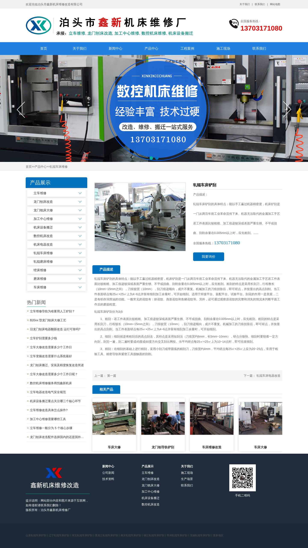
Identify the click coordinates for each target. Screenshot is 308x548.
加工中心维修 (43, 219)
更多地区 (218, 535)
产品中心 (151, 48)
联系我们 (260, 4)
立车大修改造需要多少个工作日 (51, 347)
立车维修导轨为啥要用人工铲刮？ (52, 311)
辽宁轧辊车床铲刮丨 (60, 535)
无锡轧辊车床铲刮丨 (201, 535)
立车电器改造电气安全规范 (48, 392)
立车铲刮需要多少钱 (43, 338)
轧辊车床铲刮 (103, 278)
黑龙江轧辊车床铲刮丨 (108, 535)
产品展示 (148, 466)
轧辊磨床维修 (43, 261)
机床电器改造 (43, 244)
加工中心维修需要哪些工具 (48, 419)
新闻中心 (115, 48)
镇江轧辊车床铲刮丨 (155, 535)
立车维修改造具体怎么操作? (49, 410)
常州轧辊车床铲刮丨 (178, 535)
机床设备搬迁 (43, 227)
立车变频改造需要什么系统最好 (51, 356)
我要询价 (208, 256)
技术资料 (108, 479)
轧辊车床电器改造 (268, 375)
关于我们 (245, 4)
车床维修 (40, 287)
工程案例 (187, 48)
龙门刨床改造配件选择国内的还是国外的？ (58, 437)
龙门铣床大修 (43, 210)
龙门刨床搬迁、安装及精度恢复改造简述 (57, 365)
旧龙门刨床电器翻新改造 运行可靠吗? (55, 329)
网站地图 (275, 4)
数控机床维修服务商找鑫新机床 (51, 383)
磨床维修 (40, 278)
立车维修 (40, 193)
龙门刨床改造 (43, 201)
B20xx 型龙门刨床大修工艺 (48, 320)
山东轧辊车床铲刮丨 (37, 535)
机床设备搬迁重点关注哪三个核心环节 (55, 401)
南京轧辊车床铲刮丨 (132, 535)
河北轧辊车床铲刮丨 (83, 535)
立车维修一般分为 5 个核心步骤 (51, 428)
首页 (43, 48)
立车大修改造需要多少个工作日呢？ (54, 374)
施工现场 (223, 48)
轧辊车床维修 (59, 166)
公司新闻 (108, 472)
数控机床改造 (43, 236)
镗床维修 (40, 270)
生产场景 (187, 479)
